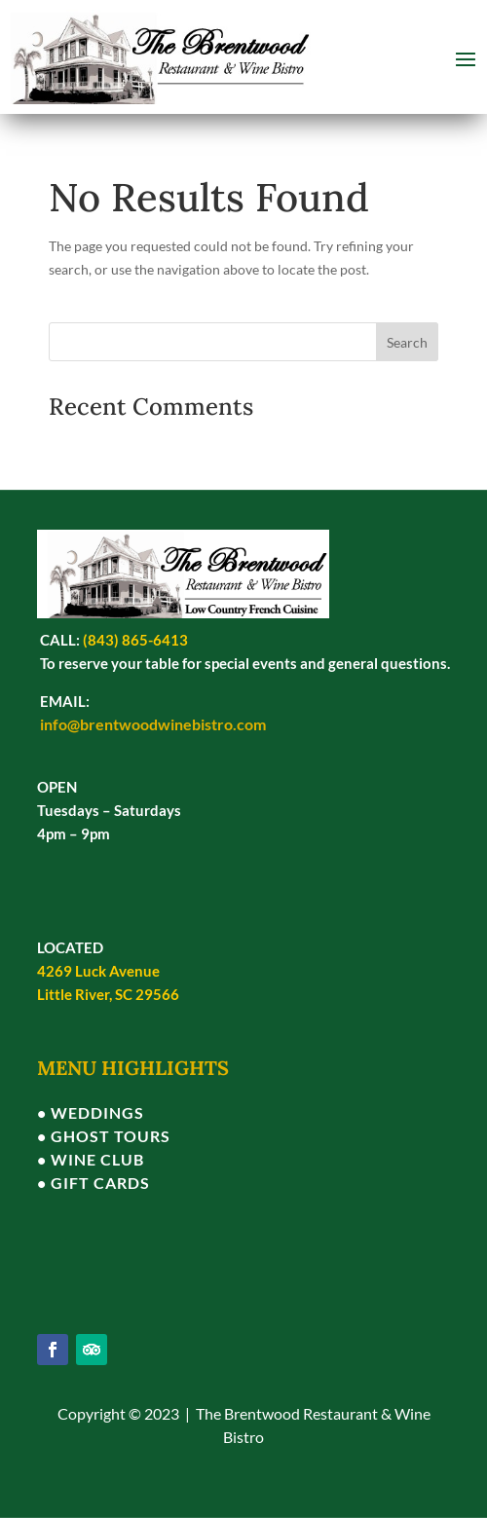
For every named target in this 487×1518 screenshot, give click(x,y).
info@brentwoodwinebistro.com (153, 724)
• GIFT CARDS (93, 1182)
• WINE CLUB (90, 1159)
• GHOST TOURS (103, 1136)
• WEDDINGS (90, 1112)
